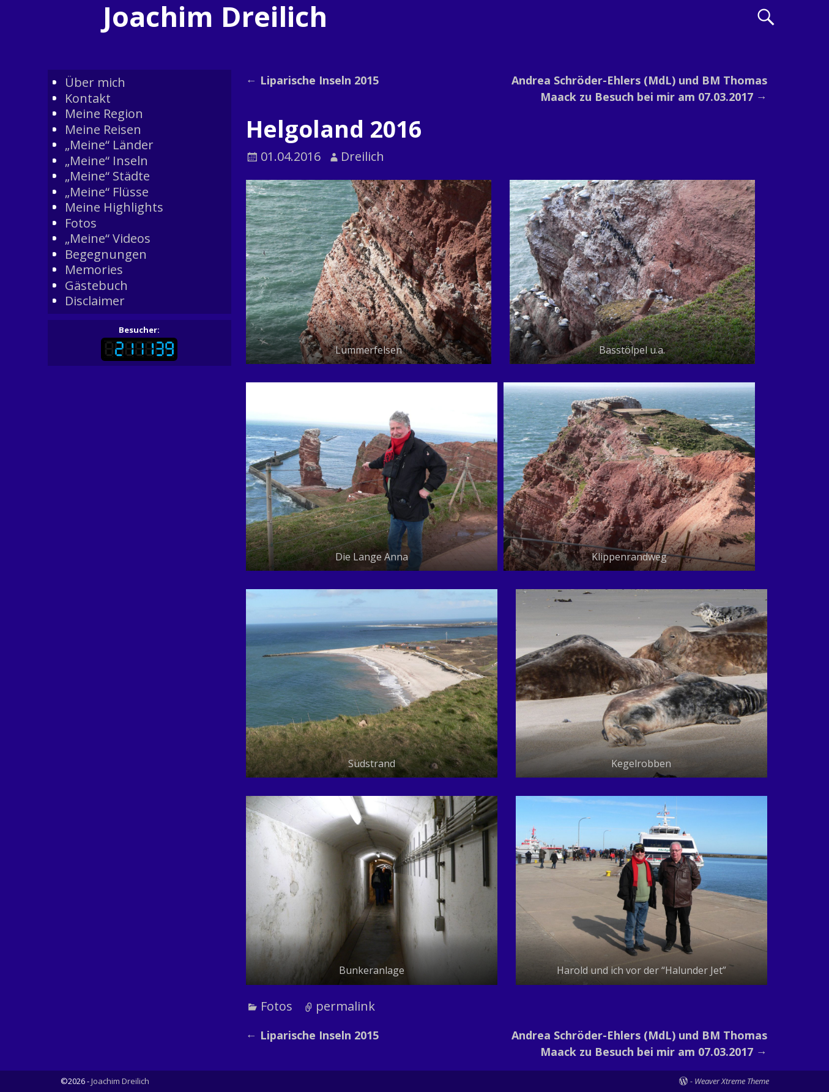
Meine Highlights (114, 207)
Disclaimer (95, 300)
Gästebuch (96, 285)
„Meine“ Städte (107, 176)
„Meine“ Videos (108, 238)
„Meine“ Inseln (106, 160)
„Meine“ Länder (109, 144)
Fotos (276, 1006)
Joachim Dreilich (120, 1080)
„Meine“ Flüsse (107, 192)
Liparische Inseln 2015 (312, 80)
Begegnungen (106, 254)
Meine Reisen (103, 129)
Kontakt (88, 98)
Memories (94, 269)
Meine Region (104, 113)
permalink (345, 1006)
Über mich (95, 82)
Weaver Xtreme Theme (731, 1080)
